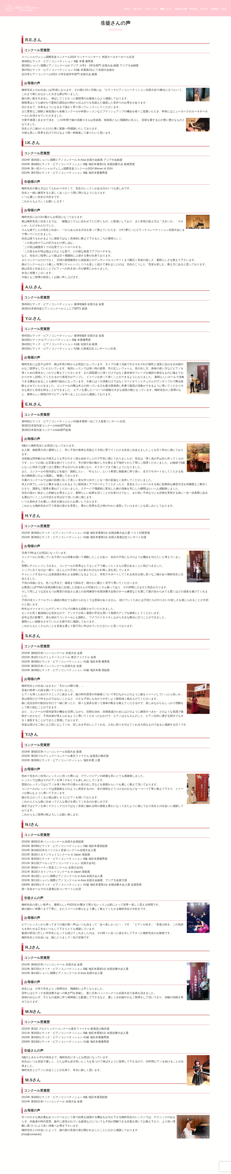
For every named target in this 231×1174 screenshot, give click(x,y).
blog (224, 9)
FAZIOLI (193, 9)
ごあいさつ (137, 9)
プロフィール (151, 9)
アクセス (204, 9)
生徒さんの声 (181, 9)
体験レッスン (166, 9)
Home (126, 9)
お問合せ (215, 9)
